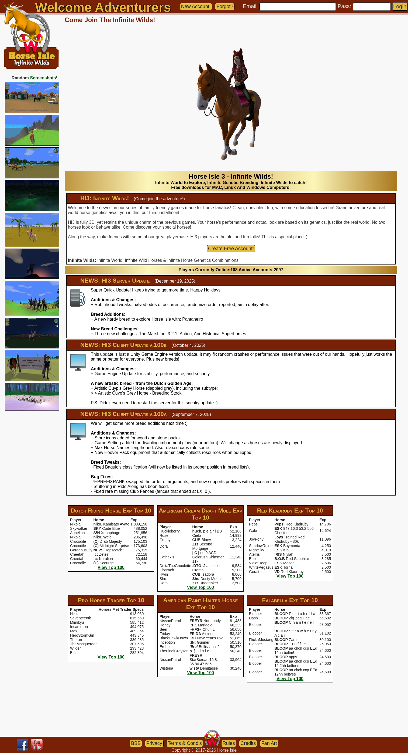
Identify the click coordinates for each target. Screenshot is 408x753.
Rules (229, 743)
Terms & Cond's (185, 743)
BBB (136, 743)
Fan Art (269, 743)
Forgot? (224, 6)
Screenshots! (43, 78)
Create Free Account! (231, 248)
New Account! (196, 6)
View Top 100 (111, 567)
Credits (248, 743)
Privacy (154, 743)
